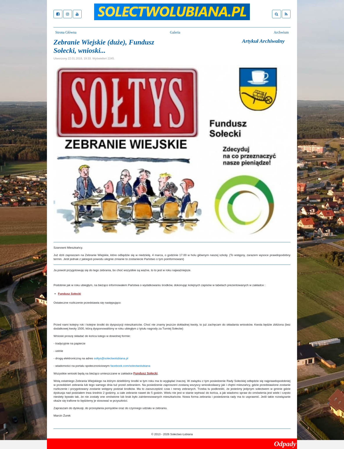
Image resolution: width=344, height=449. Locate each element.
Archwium (281, 32)
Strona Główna (65, 32)
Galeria (175, 32)
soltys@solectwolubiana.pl (111, 358)
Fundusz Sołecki (69, 293)
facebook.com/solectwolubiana (130, 365)
